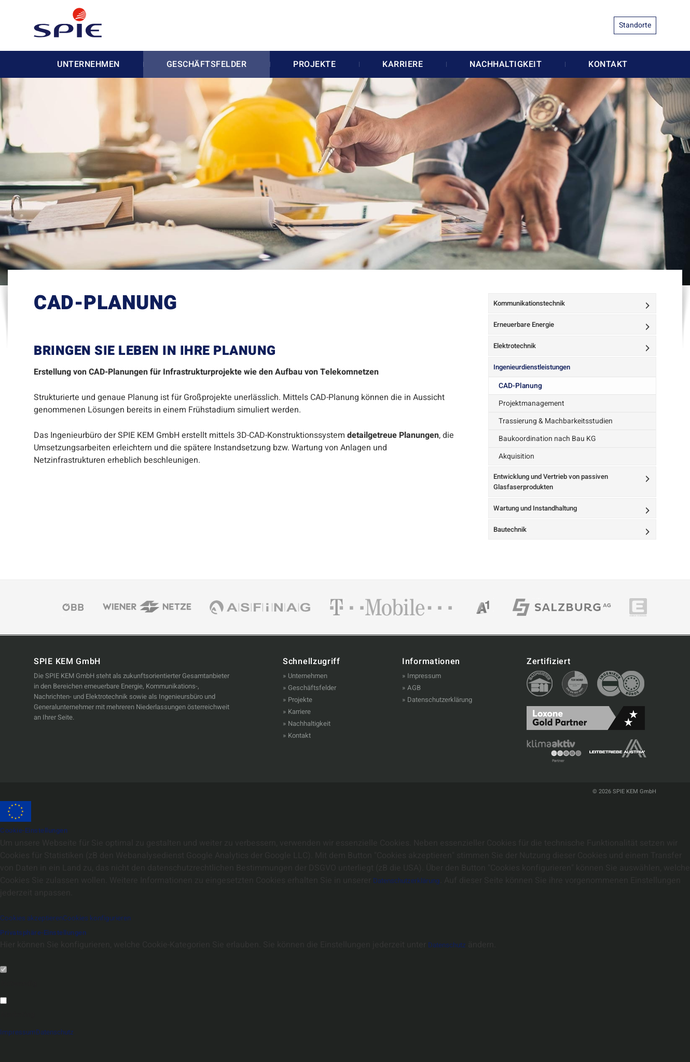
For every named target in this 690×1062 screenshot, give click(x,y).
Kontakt (608, 64)
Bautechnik (513, 551)
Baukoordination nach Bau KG (545, 452)
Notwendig (19, 1007)
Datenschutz (451, 969)
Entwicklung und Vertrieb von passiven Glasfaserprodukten (558, 495)
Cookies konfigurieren (115, 941)
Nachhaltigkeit (506, 64)
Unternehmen (88, 64)
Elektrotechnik (519, 356)
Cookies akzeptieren (37, 941)
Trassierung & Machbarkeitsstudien (554, 435)
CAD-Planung (521, 402)
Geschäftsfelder (207, 64)
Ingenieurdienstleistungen (539, 381)
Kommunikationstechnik (535, 305)
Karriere (402, 64)
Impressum (424, 700)
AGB (414, 712)
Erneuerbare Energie (529, 330)
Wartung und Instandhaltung (542, 526)
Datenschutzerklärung (439, 724)
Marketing (18, 1038)
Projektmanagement (531, 418)
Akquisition (518, 468)
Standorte (635, 25)
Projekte (314, 64)
